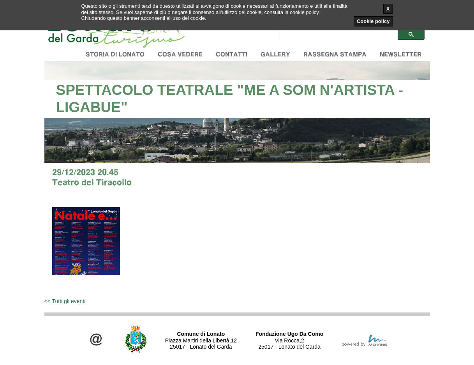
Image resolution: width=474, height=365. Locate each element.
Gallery (275, 54)
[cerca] (335, 34)
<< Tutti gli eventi (65, 301)
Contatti (231, 54)
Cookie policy (373, 21)
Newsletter (400, 54)
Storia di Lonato (115, 54)
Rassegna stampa (335, 54)
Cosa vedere (180, 54)
